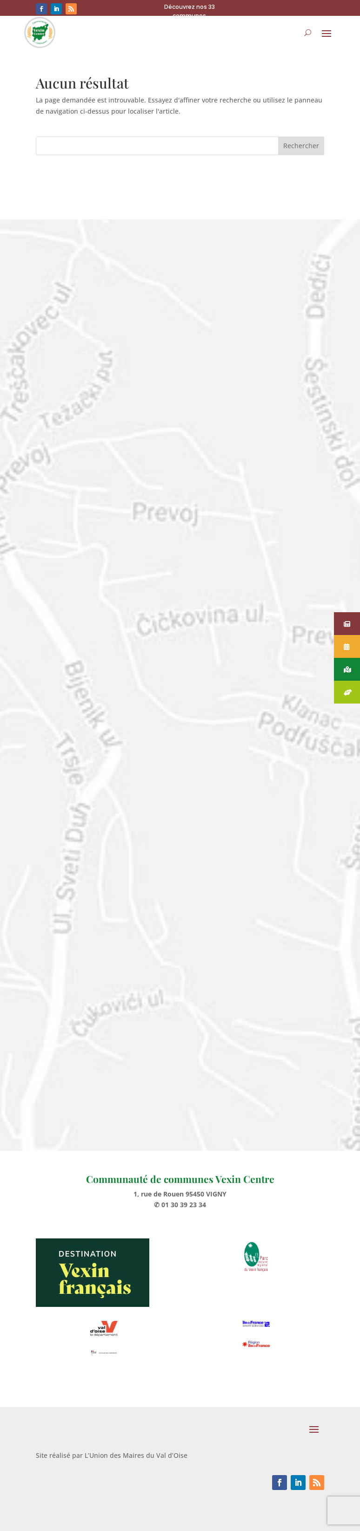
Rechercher (301, 145)
